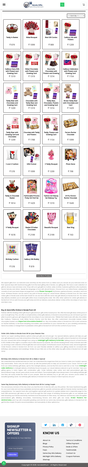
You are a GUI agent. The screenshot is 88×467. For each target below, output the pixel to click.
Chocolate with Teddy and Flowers (32, 133)
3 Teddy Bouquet (51, 164)
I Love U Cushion (12, 164)
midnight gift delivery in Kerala (51, 340)
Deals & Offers (72, 447)
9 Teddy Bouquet (12, 227)
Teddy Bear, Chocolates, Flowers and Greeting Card (51, 103)
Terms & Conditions (74, 440)
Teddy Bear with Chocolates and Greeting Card (12, 103)
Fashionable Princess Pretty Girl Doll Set (31, 197)
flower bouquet (45, 291)
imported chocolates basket (30, 321)
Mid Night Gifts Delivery (52, 456)
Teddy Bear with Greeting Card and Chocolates (12, 134)
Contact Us (70, 453)
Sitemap (46, 459)
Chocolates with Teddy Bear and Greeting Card (31, 103)
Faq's (45, 450)
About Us (46, 440)
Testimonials (71, 450)
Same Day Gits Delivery (52, 453)
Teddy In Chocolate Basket (12, 197)
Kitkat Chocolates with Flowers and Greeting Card (31, 71)
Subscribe (13, 454)
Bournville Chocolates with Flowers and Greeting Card (51, 72)
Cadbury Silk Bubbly (31, 259)
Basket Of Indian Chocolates (31, 228)
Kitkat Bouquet (31, 37)
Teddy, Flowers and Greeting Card (51, 133)
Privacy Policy (48, 447)
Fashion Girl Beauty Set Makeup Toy (51, 197)
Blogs (45, 443)
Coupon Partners (73, 456)
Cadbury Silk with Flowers (70, 38)
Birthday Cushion (12, 259)
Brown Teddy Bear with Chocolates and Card (70, 103)
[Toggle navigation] (4, 4)
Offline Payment (72, 443)
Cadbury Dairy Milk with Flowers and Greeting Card (12, 71)
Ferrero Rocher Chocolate (70, 133)
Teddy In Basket (12, 37)
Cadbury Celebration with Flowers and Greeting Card (70, 71)
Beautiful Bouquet (51, 227)
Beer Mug (70, 227)
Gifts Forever (31, 164)
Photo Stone (70, 164)
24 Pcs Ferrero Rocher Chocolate (70, 197)
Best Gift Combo (51, 37)
